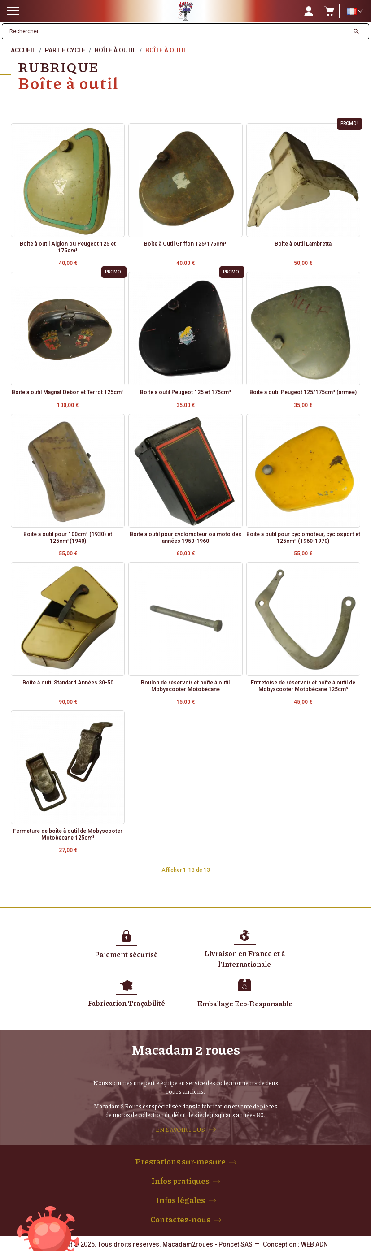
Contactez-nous (180, 1219)
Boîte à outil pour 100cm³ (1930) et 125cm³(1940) (67, 537)
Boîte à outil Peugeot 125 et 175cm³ (185, 392)
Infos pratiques (180, 1180)
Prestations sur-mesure (180, 1161)
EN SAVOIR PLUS (180, 1129)
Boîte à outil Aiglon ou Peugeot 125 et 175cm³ (68, 247)
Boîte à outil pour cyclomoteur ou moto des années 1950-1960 (185, 537)
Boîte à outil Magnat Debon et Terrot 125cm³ (68, 392)
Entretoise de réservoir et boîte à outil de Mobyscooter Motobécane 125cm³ (303, 686)
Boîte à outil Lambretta (303, 244)
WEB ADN (314, 1244)
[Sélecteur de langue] (354, 11)
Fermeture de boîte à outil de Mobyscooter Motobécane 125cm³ (67, 834)
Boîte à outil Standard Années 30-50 (67, 683)
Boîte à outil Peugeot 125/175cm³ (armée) (303, 392)
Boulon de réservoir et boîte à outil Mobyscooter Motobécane (185, 686)
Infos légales (180, 1200)
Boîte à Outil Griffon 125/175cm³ (185, 244)
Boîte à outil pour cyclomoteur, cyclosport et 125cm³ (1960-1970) (303, 537)
